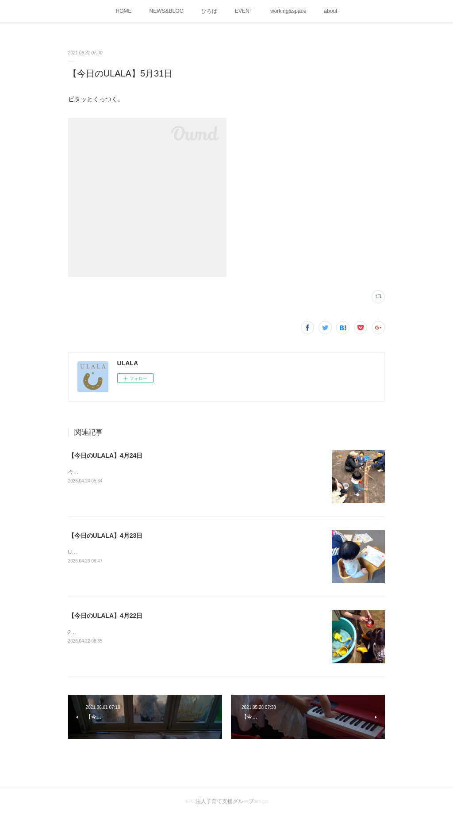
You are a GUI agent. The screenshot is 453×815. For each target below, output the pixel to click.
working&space (288, 11)
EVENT (244, 11)
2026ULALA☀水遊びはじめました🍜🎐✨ (119, 632)
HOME (124, 11)
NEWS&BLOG (167, 11)
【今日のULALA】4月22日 (105, 615)
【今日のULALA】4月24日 (105, 455)
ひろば (209, 11)
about (330, 11)
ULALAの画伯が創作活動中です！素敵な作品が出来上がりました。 (148, 552)
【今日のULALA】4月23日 (105, 535)
